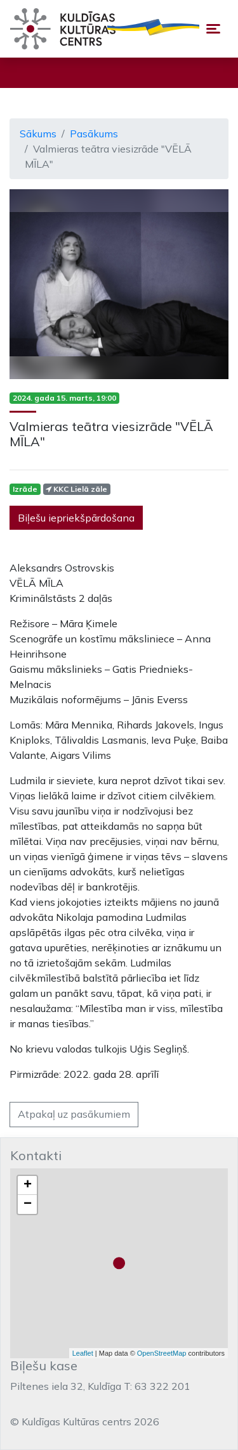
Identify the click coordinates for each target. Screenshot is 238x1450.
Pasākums (94, 133)
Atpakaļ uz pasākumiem (74, 1114)
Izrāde (25, 489)
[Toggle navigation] (213, 29)
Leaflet (82, 1353)
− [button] (27, 1204)
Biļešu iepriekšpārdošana (76, 517)
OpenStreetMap (162, 1353)
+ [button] (27, 1185)
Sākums (38, 133)
